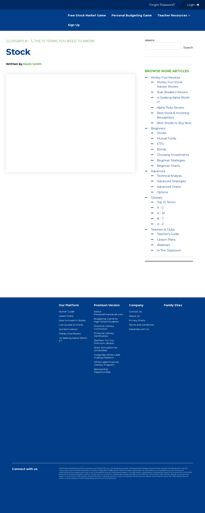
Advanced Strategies (171, 181)
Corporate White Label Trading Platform (107, 356)
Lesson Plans (166, 239)
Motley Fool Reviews (165, 77)
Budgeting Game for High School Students (106, 320)
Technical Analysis (169, 176)
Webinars (163, 245)
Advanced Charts (169, 187)
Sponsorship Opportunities (102, 370)
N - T (29, 41)
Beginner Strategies (171, 160)
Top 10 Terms (166, 202)
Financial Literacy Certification (104, 334)
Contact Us (135, 311)
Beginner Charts (168, 166)
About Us (134, 315)
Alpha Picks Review (170, 107)
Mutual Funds (166, 138)
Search (149, 40)
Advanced (158, 171)
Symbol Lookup (68, 329)
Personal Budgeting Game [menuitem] (132, 15)
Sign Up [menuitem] (74, 25)
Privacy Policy (137, 320)
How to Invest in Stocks (72, 320)
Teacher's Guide (168, 234)
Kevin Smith (32, 64)
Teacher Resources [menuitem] (172, 15)
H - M (161, 213)
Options (162, 192)
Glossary (15, 41)
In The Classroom (169, 250)
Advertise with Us (139, 329)
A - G (160, 207)
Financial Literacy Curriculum (104, 327)
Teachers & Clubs (163, 229)
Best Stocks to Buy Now (174, 123)
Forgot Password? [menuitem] (162, 5)
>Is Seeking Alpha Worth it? (73, 339)
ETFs (160, 144)
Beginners (158, 128)
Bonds (161, 149)
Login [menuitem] (193, 5)
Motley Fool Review (70, 333)
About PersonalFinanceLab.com (108, 313)
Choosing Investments (173, 155)
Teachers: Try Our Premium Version (104, 342)
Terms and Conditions (141, 324)
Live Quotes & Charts (71, 324)
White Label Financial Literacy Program (106, 363)
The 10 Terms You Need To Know (64, 41)
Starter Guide (66, 311)
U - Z (160, 224)
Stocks (161, 133)
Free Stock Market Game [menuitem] (87, 15)
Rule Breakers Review (172, 92)
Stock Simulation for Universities (106, 349)
